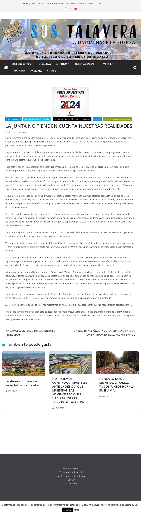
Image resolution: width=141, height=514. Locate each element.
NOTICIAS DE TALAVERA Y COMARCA (37, 119)
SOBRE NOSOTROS (21, 63)
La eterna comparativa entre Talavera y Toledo (21, 383)
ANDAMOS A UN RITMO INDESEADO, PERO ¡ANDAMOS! (29, 333)
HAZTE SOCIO (19, 71)
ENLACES (51, 71)
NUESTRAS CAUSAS (84, 63)
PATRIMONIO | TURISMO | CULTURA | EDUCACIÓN (72, 119)
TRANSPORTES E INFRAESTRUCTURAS (117, 119)
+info (76, 509)
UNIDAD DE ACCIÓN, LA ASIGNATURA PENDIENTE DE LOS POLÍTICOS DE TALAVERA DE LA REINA (106, 333)
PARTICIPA (107, 63)
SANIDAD (97, 119)
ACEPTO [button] (67, 509)
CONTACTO (36, 71)
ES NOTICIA (61, 63)
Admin (23, 132)
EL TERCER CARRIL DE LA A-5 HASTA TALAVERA (81, 3)
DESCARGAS (45, 63)
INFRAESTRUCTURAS (14, 119)
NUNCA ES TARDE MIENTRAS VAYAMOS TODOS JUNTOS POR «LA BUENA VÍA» (116, 384)
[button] (32, 64)
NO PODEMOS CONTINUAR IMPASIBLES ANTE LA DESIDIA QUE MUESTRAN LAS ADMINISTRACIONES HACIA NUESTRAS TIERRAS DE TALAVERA (69, 390)
